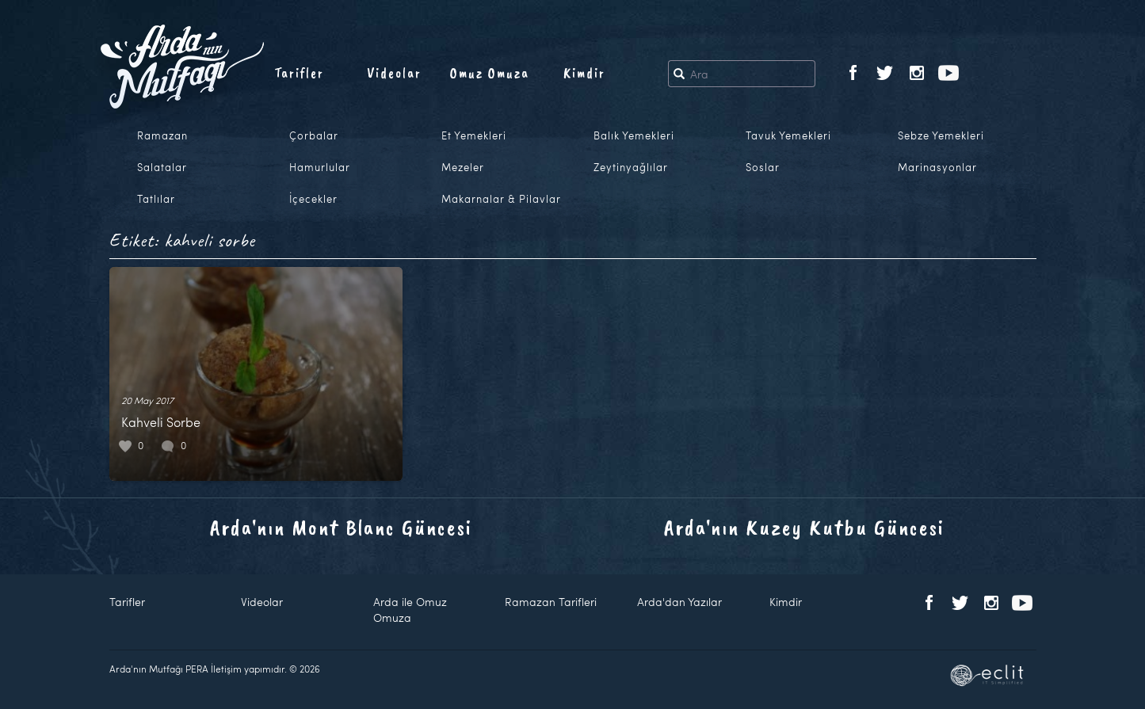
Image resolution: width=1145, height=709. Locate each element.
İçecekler (313, 199)
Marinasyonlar (937, 167)
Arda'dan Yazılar (679, 601)
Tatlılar (156, 199)
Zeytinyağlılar (630, 167)
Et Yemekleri (473, 135)
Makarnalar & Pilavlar (501, 199)
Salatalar (162, 167)
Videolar (394, 73)
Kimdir (584, 73)
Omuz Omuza (489, 73)
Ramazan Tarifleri (551, 601)
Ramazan (162, 135)
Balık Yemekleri (633, 135)
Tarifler (299, 73)
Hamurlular (319, 167)
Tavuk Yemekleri (788, 135)
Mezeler (462, 167)
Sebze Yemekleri (941, 135)
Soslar (763, 167)
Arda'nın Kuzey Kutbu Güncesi (804, 527)
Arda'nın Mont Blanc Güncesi (341, 527)
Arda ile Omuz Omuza (410, 609)
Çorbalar (313, 135)
